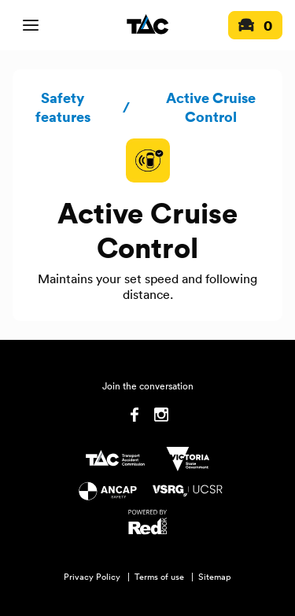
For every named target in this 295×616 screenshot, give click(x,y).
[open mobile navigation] (31, 25)
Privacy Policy (92, 576)
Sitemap (214, 576)
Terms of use (159, 576)
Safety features (62, 107)
